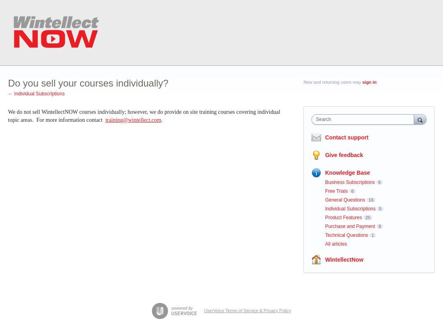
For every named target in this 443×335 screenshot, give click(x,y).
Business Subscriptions (350, 182)
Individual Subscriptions (350, 209)
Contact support (346, 137)
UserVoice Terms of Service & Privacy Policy (247, 310)
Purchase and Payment (350, 226)
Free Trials (336, 191)
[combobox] (365, 119)
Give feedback (344, 155)
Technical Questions (346, 235)
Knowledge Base (347, 173)
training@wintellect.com (133, 120)
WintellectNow (344, 259)
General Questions (345, 200)
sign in (369, 82)
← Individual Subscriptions (36, 94)
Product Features (343, 217)
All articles (336, 244)
